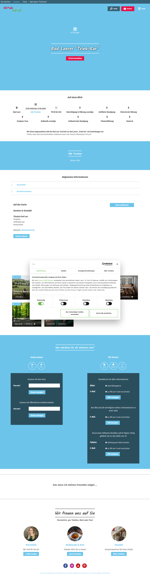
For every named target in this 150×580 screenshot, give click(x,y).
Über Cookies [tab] (109, 271)
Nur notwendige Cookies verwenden (75, 313)
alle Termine (36, 112)
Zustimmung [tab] (41, 271)
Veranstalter (21, 185)
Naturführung (29, 324)
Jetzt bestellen (75, 554)
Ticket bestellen (75, 58)
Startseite (18, 2)
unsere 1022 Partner (45, 280)
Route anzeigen (37, 392)
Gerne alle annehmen (103, 313)
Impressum (44, 573)
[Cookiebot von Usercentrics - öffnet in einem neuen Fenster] (103, 264)
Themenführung (126, 297)
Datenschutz (54, 573)
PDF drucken (112, 423)
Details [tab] (63, 271)
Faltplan (93, 442)
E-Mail (92, 391)
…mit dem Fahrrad (19, 297)
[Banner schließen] (117, 264)
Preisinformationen (24, 191)
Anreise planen (21, 236)
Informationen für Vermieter (86, 573)
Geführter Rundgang (51, 324)
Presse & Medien (67, 573)
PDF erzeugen (113, 397)
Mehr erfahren (119, 554)
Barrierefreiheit (104, 573)
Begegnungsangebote (19, 324)
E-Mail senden (31, 554)
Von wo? (16, 385)
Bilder (92, 385)
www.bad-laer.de (28, 230)
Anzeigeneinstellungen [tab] (86, 271)
